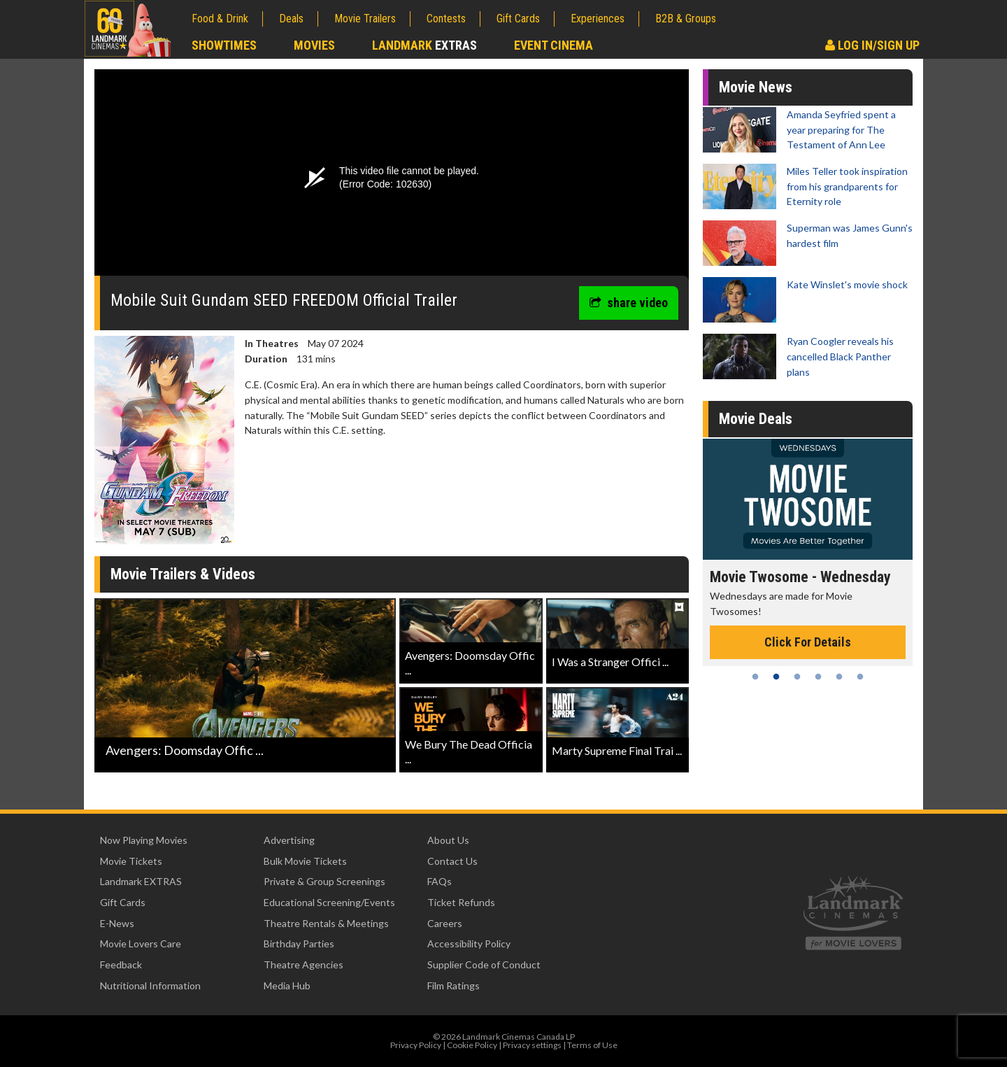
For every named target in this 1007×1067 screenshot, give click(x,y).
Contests (446, 18)
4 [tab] (818, 677)
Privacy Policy (415, 1045)
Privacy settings (532, 1045)
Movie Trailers (365, 18)
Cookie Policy (472, 1045)
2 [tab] (776, 677)
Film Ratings (453, 985)
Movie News (755, 87)
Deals (291, 18)
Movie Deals (755, 418)
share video (629, 302)
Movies (314, 45)
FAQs (439, 881)
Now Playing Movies (143, 840)
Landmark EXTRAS (141, 881)
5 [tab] (839, 677)
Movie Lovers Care (140, 943)
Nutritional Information (150, 985)
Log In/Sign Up (872, 45)
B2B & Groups (685, 18)
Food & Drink (220, 18)
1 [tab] (755, 677)
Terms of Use (592, 1045)
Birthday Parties (299, 943)
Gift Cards (518, 18)
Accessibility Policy (468, 943)
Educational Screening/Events (329, 902)
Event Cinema (553, 45)
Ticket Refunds (461, 902)
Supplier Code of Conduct (484, 964)
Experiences (597, 18)
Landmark (424, 45)
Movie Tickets (131, 861)
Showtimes (224, 45)
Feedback (121, 964)
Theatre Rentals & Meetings (326, 923)
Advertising (289, 840)
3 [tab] (797, 677)
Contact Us (452, 861)
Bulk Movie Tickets (305, 861)
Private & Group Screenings (324, 881)
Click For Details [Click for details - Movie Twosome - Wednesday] (807, 642)
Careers (444, 923)
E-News (117, 923)
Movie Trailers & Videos (182, 574)
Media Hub (287, 985)
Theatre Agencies (303, 964)
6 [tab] (860, 677)
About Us (448, 840)
